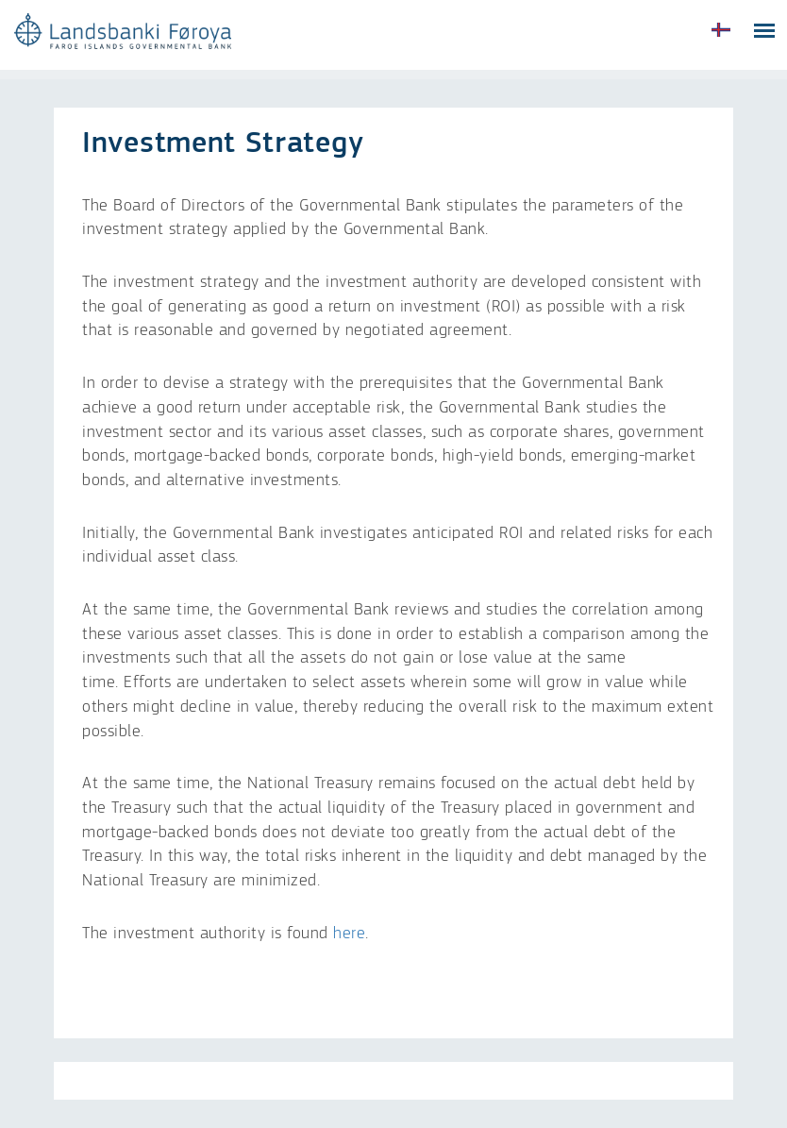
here (349, 933)
